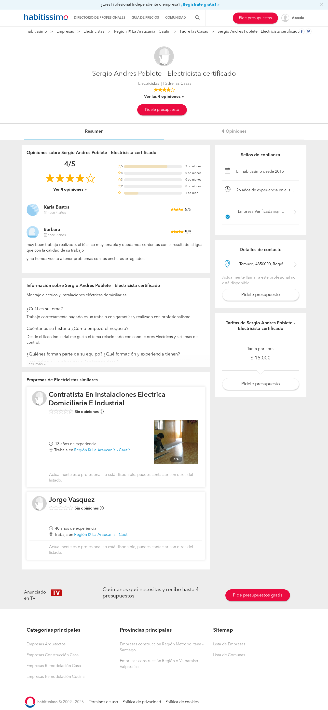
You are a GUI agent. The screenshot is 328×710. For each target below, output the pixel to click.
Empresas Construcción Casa (53, 655)
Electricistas (93, 32)
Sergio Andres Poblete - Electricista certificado (259, 32)
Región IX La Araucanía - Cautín (142, 32)
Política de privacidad (142, 702)
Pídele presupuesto (162, 110)
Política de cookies (182, 702)
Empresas (65, 32)
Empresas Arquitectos (46, 644)
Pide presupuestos (255, 18)
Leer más (35, 364)
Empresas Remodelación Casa (54, 666)
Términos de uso (103, 702)
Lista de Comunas (229, 655)
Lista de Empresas (229, 644)
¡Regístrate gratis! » (200, 5)
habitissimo (37, 32)
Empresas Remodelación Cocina (56, 677)
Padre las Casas (194, 32)
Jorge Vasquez (72, 500)
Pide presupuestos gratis (257, 595)
